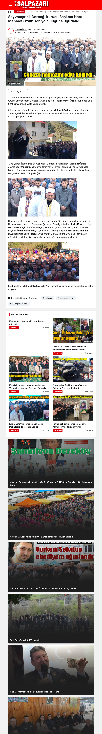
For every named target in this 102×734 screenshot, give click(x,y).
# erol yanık (47, 298)
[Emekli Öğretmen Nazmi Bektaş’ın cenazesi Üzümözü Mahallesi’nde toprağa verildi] (73, 336)
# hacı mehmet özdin (65, 298)
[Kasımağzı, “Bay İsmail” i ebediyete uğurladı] (29, 336)
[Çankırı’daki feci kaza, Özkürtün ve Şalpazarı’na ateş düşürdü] (73, 374)
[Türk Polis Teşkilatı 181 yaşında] (51, 618)
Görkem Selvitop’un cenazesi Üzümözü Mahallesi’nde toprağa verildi (43, 588)
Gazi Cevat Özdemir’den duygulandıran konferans (34, 692)
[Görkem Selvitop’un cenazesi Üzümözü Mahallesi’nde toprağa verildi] (51, 567)
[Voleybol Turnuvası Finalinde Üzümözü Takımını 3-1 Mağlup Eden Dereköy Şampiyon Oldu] (51, 463)
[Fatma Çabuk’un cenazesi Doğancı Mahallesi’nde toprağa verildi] (73, 413)
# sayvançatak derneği (18, 304)
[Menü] (10, 4)
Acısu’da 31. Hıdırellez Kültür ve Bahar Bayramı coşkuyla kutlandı (41, 537)
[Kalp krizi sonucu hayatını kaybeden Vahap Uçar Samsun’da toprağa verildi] (29, 374)
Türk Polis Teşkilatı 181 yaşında (25, 640)
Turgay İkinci (21, 29)
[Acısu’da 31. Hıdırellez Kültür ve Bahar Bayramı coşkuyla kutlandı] (51, 515)
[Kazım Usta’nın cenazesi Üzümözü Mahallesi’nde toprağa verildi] (29, 413)
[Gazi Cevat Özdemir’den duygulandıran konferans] (51, 670)
